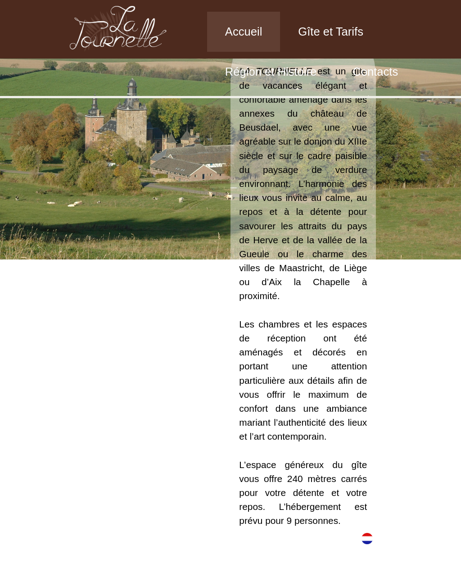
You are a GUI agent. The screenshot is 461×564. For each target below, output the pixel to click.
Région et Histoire (270, 71)
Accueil (243, 31)
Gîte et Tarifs (330, 31)
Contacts (375, 71)
